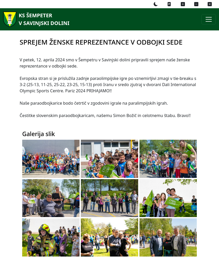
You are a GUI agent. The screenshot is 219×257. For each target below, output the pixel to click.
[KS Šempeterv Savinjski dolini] (35, 19)
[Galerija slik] (56, 164)
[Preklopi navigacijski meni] (208, 19)
